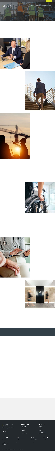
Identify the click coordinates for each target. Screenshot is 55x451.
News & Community (42, 426)
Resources (45, 5)
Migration (23, 431)
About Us (39, 5)
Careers (40, 430)
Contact (51, 5)
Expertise (33, 5)
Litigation (23, 430)
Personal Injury (24, 427)
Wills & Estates (24, 433)
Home (28, 5)
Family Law (23, 426)
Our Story (40, 427)
